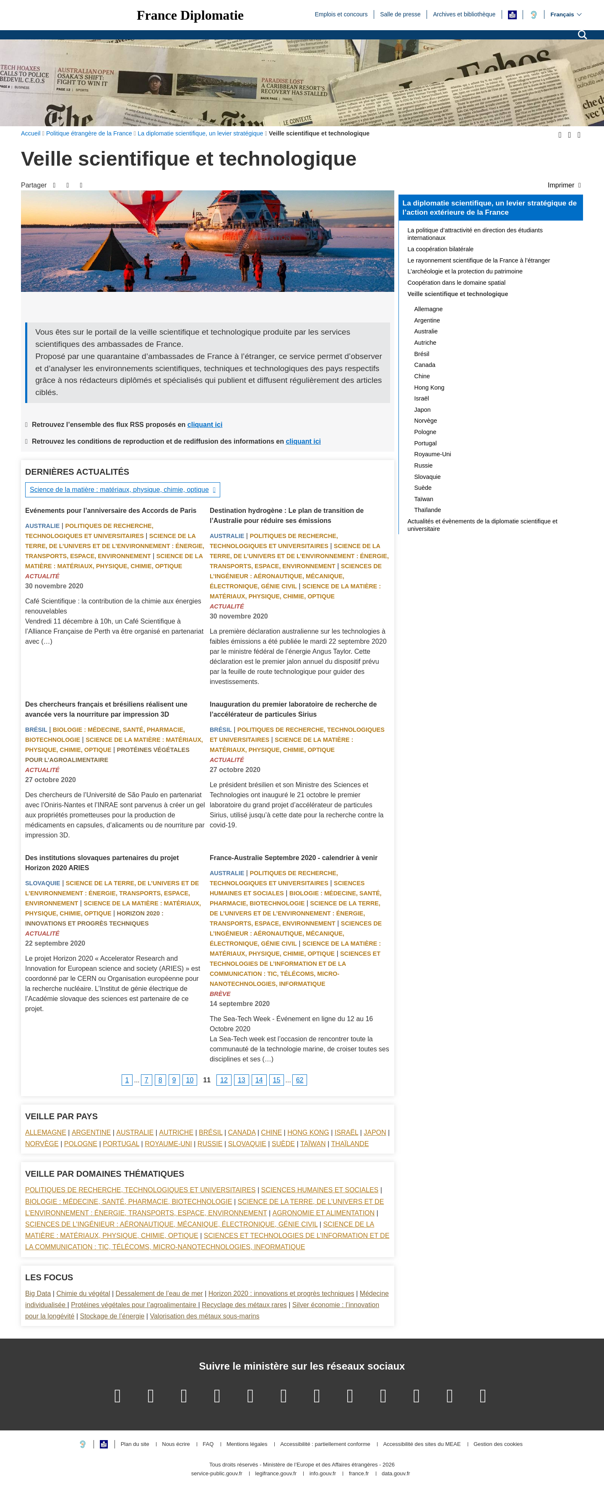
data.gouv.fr (396, 1474)
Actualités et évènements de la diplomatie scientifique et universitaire (483, 525)
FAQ (208, 1444)
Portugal (121, 1143)
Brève (220, 994)
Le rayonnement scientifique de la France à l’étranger (479, 260)
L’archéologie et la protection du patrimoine (465, 271)
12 (224, 1080)
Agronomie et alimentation (323, 1213)
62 (300, 1080)
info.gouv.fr (323, 1474)
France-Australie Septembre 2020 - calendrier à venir (294, 857)
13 (241, 1080)
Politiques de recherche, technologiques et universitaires (140, 1189)
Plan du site (135, 1444)
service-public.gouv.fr (216, 1474)
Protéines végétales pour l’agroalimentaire (134, 1304)
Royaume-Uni (168, 1143)
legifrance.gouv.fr (276, 1474)
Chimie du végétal (83, 1293)
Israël (346, 1132)
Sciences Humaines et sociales (320, 1189)
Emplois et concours (341, 14)
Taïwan (312, 1143)
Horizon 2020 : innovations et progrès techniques (281, 1293)
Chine (271, 1132)
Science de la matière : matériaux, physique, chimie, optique (119, 489)
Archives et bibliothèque (464, 14)
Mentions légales (247, 1444)
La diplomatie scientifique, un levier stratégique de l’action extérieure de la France (490, 207)
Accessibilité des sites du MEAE (422, 1444)
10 (190, 1080)
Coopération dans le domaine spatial (457, 282)
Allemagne (45, 1132)
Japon (375, 1132)
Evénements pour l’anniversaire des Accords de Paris (110, 510)
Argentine (91, 1132)
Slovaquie (42, 883)
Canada (242, 1132)
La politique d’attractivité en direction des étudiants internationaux (475, 234)
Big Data (38, 1293)
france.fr (359, 1474)
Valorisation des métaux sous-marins (204, 1316)
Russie (210, 1143)
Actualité (42, 576)
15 (277, 1080)
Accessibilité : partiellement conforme (325, 1444)
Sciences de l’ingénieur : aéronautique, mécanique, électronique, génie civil (296, 576)
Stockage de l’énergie (112, 1316)
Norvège (42, 1143)
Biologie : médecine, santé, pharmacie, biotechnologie (128, 1201)
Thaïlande (350, 1143)
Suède (283, 1143)
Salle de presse (400, 14)
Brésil (36, 729)
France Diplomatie (190, 15)
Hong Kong (308, 1132)
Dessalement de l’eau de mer (159, 1293)
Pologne (80, 1143)
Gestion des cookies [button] (498, 1444)
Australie (42, 526)
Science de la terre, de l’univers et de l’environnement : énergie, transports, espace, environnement (114, 546)
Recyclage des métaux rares (244, 1304)
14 (259, 1080)
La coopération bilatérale (441, 249)
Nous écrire (176, 1444)
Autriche (176, 1132)
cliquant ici (205, 424)
